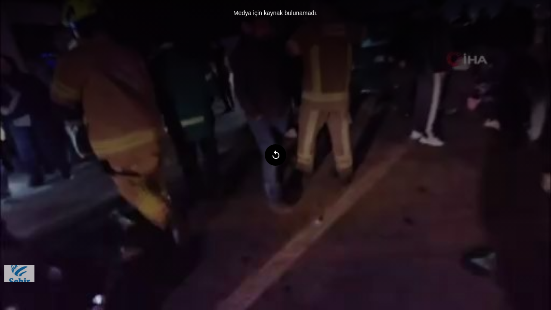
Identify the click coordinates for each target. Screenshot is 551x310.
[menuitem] (19, 273)
